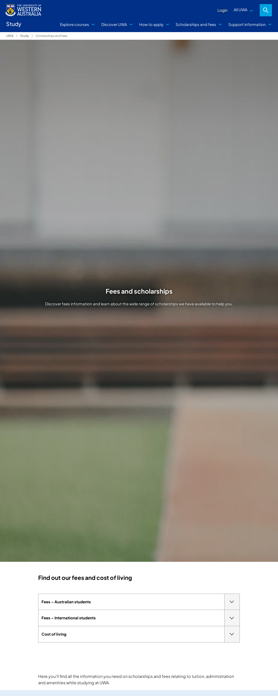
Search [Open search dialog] (266, 10)
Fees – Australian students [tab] (140, 602)
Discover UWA (114, 24)
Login (222, 10)
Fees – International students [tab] (140, 618)
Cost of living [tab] (140, 634)
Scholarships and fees (196, 24)
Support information (247, 24)
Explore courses (74, 24)
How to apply (151, 24)
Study (24, 36)
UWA (9, 36)
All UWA (240, 9)
